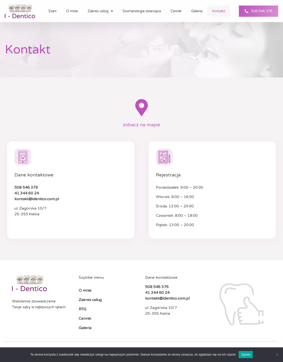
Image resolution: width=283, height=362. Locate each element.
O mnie (72, 11)
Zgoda (245, 354)
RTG (82, 309)
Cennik (176, 11)
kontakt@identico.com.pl (36, 199)
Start (52, 11)
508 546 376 (26, 187)
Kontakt (218, 11)
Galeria (196, 11)
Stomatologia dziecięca (142, 11)
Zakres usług (100, 11)
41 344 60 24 (26, 193)
